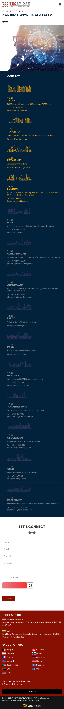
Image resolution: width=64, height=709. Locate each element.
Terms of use (34, 700)
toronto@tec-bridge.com (18, 139)
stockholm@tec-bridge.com (19, 447)
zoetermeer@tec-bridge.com (20, 510)
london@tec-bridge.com (17, 201)
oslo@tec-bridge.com (16, 479)
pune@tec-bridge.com (17, 232)
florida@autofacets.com (17, 110)
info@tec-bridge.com (12, 684)
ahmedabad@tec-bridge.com (20, 297)
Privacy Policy (22, 700)
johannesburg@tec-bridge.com (20, 416)
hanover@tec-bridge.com (18, 385)
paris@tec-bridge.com (16, 354)
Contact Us (32, 691)
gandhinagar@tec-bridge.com (20, 263)
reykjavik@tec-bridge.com (18, 167)
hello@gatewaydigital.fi (17, 325)
